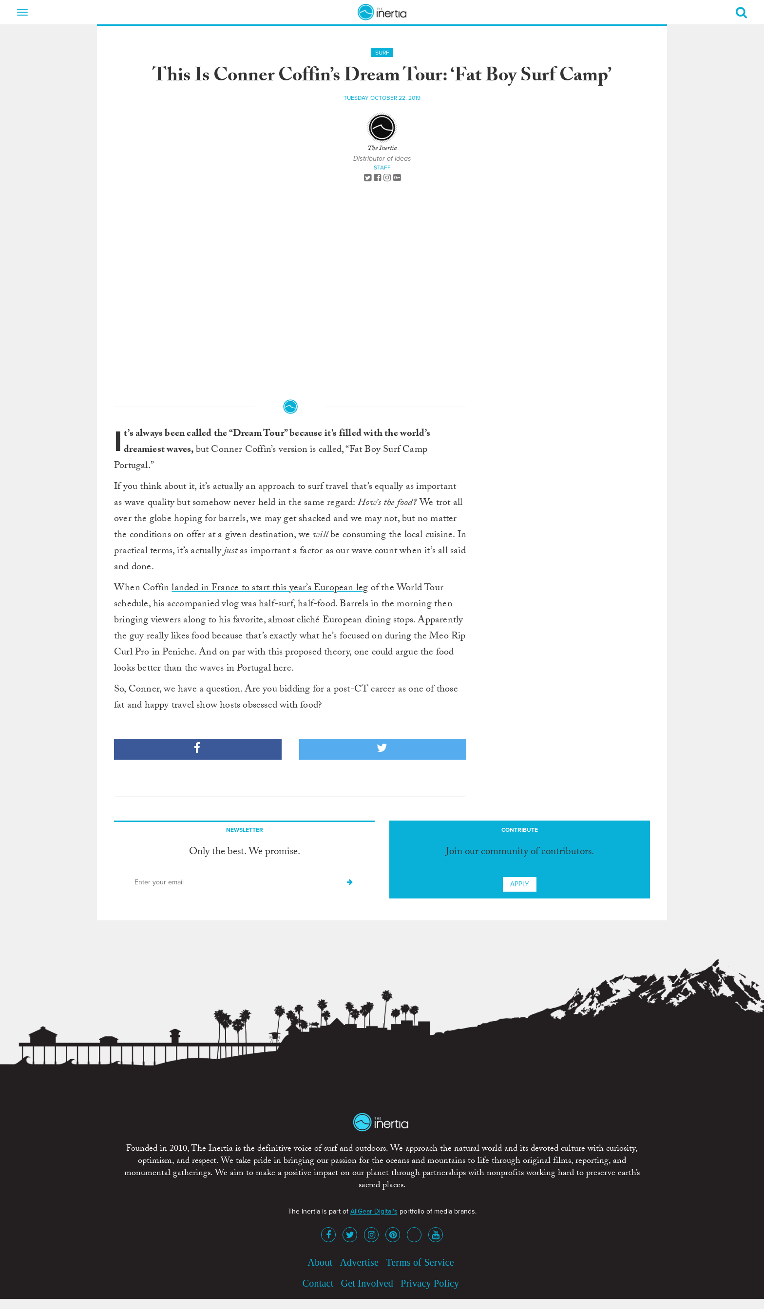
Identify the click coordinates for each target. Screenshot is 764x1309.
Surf (382, 52)
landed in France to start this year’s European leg (270, 588)
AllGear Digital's (374, 1211)
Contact (318, 1283)
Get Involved (367, 1283)
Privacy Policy (430, 1283)
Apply (519, 884)
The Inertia (382, 149)
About (319, 1262)
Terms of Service (420, 1262)
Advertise (359, 1262)
